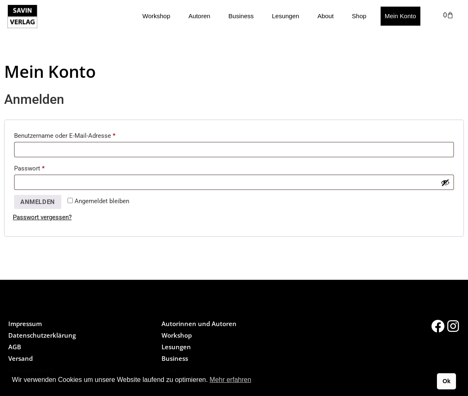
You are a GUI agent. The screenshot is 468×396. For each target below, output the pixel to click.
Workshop (156, 15)
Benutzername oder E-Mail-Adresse (80, 134)
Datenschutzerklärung (42, 335)
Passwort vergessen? (42, 217)
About (325, 15)
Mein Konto (400, 15)
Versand (20, 358)
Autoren (199, 15)
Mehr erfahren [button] (230, 379)
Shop (359, 15)
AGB (14, 347)
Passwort (45, 167)
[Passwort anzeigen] (445, 182)
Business (241, 15)
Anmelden (37, 202)
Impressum (25, 323)
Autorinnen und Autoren (199, 323)
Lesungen (285, 15)
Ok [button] (446, 381)
